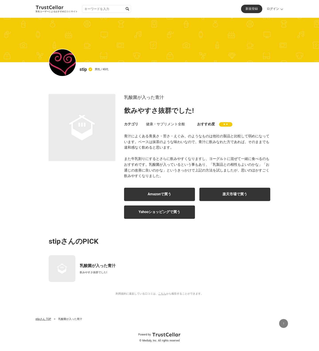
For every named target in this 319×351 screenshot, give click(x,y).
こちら (162, 293)
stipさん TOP (43, 319)
